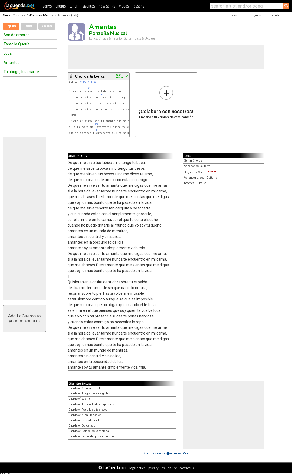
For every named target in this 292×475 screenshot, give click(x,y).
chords (61, 6)
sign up (236, 15)
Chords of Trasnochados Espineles (91, 404)
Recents (47, 26)
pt (175, 468)
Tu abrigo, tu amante (21, 72)
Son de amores (16, 35)
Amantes (11, 62)
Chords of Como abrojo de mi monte (91, 436)
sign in (256, 15)
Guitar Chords (13, 15)
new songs (107, 6)
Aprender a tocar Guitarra (200, 177)
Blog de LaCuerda (200, 172)
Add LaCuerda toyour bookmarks (24, 318)
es (163, 468)
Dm (84, 82)
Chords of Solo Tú (79, 399)
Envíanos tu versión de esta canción (166, 102)
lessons (138, 6)
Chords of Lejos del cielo (84, 420)
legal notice (137, 468)
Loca (8, 53)
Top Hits (11, 26)
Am (102, 94)
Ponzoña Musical (42, 15)
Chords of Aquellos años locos (87, 409)
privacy (153, 468)
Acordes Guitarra (195, 183)
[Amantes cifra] (178, 453)
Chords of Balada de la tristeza (88, 431)
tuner (74, 6)
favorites (88, 6)
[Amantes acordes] (155, 453)
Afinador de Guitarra (197, 166)
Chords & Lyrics (90, 76)
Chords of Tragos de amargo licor (90, 393)
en (169, 468)
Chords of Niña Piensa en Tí (86, 415)
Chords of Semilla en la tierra (87, 388)
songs (47, 6)
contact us (186, 468)
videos (124, 6)
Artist (29, 26)
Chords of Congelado (81, 425)
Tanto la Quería (16, 44)
